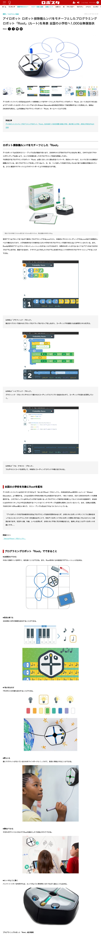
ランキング (11, 7)
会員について (49, 7)
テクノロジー (71, 7)
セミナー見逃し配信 (37, 7)
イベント (88, 7)
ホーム (4, 7)
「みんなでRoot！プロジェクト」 (15, 539)
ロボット (58, 7)
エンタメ (95, 7)
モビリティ (80, 7)
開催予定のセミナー (23, 7)
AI (63, 7)
